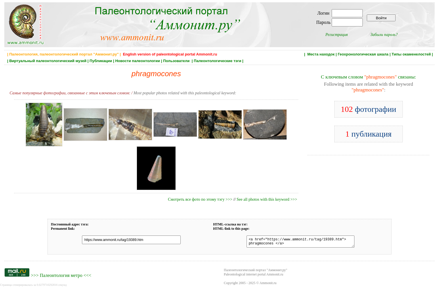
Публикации (100, 61)
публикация (369, 133)
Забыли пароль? (384, 34)
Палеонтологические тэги (217, 61)
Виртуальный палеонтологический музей (47, 61)
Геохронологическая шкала (363, 54)
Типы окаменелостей (411, 54)
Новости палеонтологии (137, 61)
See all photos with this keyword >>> (267, 199)
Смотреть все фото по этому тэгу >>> (200, 199)
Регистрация (336, 34)
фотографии (368, 109)
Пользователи (177, 61)
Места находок (321, 54)
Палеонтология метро (61, 277)
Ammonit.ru (267, 285)
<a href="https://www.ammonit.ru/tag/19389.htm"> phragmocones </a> (296, 242)
